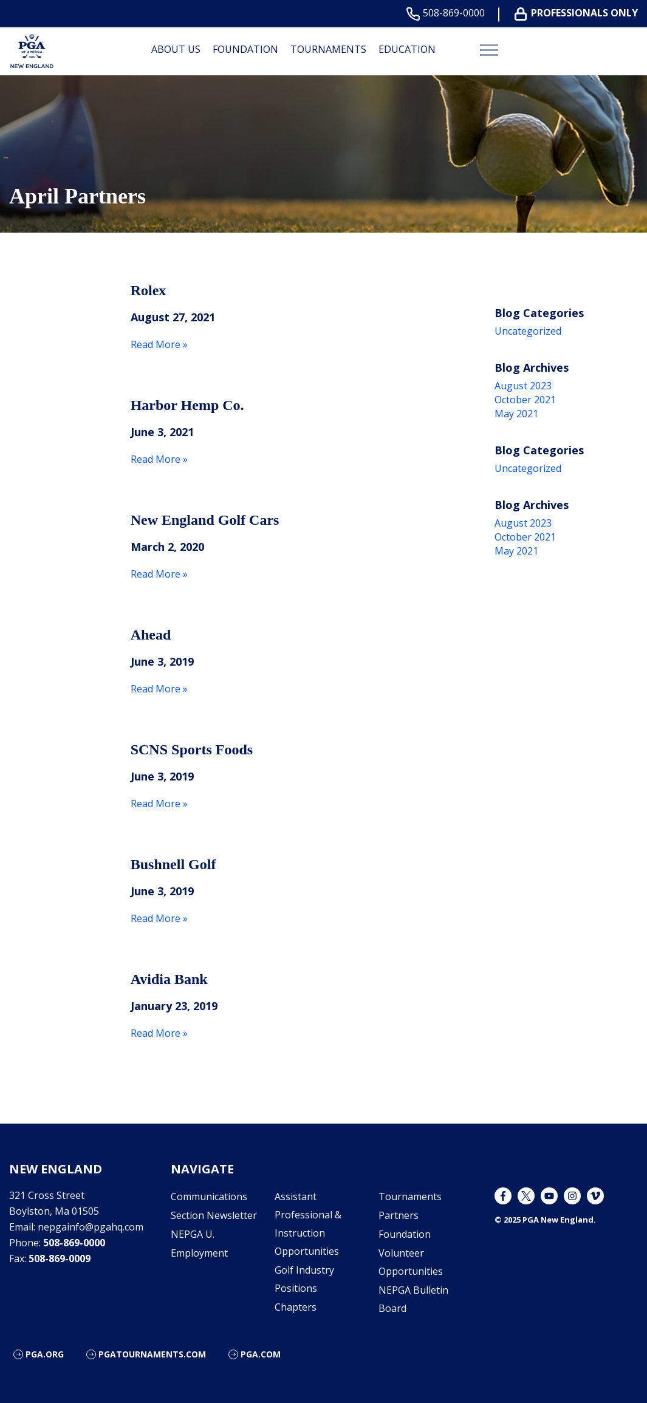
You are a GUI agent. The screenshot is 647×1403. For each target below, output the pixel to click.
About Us (175, 49)
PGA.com (261, 1354)
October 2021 (525, 399)
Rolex (148, 290)
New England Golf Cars (205, 520)
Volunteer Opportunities (410, 1262)
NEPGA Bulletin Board (413, 1299)
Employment (199, 1253)
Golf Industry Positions (304, 1279)
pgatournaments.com (152, 1354)
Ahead (151, 635)
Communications (209, 1196)
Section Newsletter (214, 1215)
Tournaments (328, 49)
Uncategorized (528, 331)
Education (407, 49)
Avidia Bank (169, 979)
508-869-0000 (448, 13)
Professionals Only (578, 13)
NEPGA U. (192, 1234)
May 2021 (516, 413)
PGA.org (45, 1354)
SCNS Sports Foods (192, 749)
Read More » (159, 344)
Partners (398, 1215)
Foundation (245, 49)
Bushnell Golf (173, 864)
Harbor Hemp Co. (187, 405)
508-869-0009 (60, 1258)
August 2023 (523, 385)
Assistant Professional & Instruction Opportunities (308, 1224)
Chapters (296, 1307)
